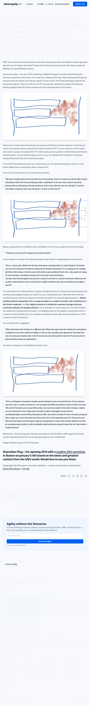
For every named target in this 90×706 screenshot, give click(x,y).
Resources (50, 674)
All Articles (50, 668)
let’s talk (26, 468)
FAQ (4, 655)
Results (19, 4)
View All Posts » (9, 586)
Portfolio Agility (8, 680)
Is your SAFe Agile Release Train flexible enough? (65, 602)
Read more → (10, 635)
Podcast (50, 671)
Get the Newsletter (62, 4)
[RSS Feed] (46, 4)
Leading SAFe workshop (70, 452)
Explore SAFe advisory (11, 468)
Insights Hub (51, 665)
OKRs (5, 689)
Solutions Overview (10, 665)
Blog (19, 17)
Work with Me (8, 668)
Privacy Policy (19, 655)
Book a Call (80, 4)
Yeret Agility (10, 651)
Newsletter (51, 678)
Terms (28, 655)
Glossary (10, 655)
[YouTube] (80, 702)
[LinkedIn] (75, 702)
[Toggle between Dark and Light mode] (41, 4)
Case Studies (29, 668)
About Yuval (73, 665)
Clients (27, 674)
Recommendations (32, 671)
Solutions (7, 4)
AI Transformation (9, 671)
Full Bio (41, 512)
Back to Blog (10, 564)
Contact (72, 668)
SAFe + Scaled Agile (12, 620)
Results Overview (31, 665)
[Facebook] (84, 702)
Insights (29, 4)
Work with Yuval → (27, 512)
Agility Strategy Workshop (8, 675)
